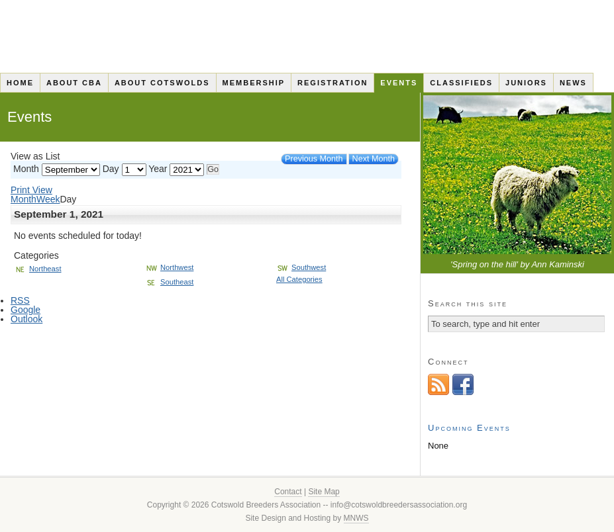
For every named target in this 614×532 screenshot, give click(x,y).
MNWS (356, 518)
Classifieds (461, 83)
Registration (332, 83)
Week (48, 199)
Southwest (301, 267)
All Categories (299, 279)
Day (111, 168)
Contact (287, 491)
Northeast (38, 269)
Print (31, 190)
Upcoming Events (469, 428)
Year (157, 168)
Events (398, 83)
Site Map (323, 491)
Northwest (169, 267)
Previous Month (314, 158)
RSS (20, 300)
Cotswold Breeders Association (307, 36)
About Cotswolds (162, 83)
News (573, 83)
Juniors (526, 83)
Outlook (26, 319)
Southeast (169, 282)
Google (25, 309)
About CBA (74, 83)
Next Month (373, 158)
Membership (254, 83)
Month (26, 168)
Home (20, 83)
